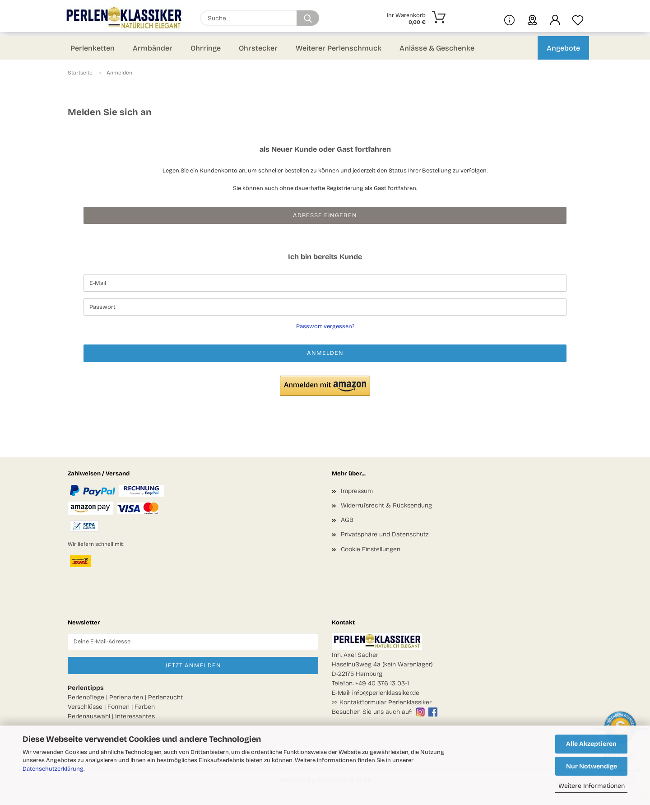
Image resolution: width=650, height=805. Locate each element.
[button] (555, 18)
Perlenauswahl (89, 716)
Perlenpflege (86, 697)
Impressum (357, 491)
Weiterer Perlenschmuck (338, 48)
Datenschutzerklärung (53, 768)
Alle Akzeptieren (591, 744)
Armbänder (152, 48)
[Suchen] (308, 18)
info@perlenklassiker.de (385, 693)
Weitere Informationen (591, 786)
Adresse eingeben (325, 215)
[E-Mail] (325, 283)
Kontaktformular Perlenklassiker (385, 702)
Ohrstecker (258, 48)
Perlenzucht (165, 697)
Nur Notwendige (591, 766)
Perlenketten (92, 48)
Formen (118, 707)
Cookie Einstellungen (370, 549)
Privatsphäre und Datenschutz (385, 534)
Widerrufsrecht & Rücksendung (386, 505)
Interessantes (135, 716)
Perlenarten (126, 697)
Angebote (563, 48)
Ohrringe (205, 48)
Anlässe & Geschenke (436, 48)
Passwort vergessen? (325, 326)
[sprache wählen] (532, 18)
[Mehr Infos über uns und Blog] (509, 18)
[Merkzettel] (577, 18)
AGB (347, 520)
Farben (145, 707)
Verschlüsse (85, 707)
